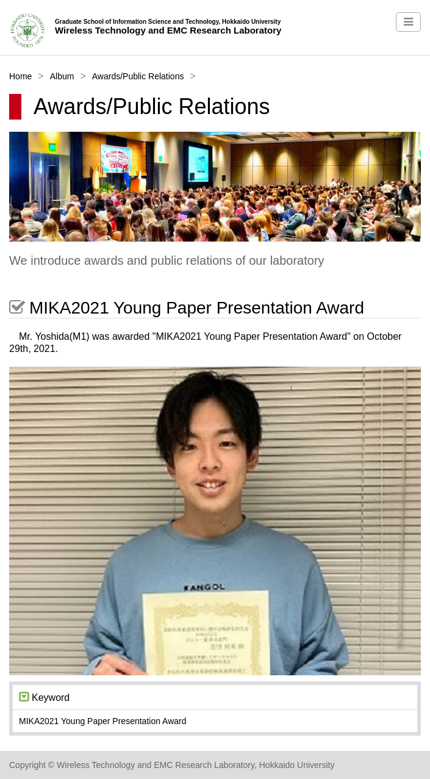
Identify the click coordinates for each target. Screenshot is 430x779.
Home (20, 76)
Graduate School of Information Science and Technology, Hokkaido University (168, 21)
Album (62, 76)
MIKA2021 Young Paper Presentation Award (186, 307)
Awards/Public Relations (138, 76)
